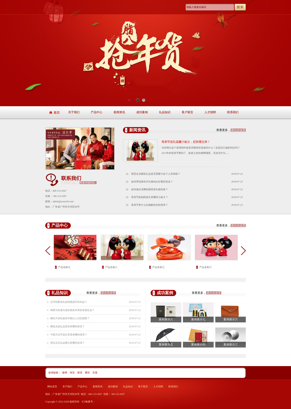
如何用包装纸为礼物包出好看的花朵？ (152, 181)
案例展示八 (166, 319)
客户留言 (187, 112)
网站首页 (52, 386)
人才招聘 (210, 112)
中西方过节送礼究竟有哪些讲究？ (68, 334)
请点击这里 (238, 130)
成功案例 (142, 112)
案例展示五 (166, 344)
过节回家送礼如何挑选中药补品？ (68, 302)
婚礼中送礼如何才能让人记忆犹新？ (70, 318)
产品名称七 (158, 267)
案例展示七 (198, 319)
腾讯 (87, 372)
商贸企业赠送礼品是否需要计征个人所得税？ (155, 173)
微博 (65, 372)
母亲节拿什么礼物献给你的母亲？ (149, 204)
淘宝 (72, 372)
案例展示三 (230, 344)
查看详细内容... (88, 182)
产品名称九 (64, 267)
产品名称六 (205, 267)
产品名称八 (111, 267)
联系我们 (233, 112)
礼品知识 (164, 112)
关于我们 (74, 112)
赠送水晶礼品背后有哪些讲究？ (67, 326)
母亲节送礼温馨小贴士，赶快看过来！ (185, 141)
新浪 (80, 372)
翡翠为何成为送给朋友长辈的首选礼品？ (72, 310)
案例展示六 (230, 319)
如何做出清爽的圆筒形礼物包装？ (149, 189)
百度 (94, 372)
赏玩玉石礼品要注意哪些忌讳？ (67, 342)
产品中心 (96, 112)
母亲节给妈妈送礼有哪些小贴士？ (149, 197)
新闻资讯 (119, 112)
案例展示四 (198, 344)
